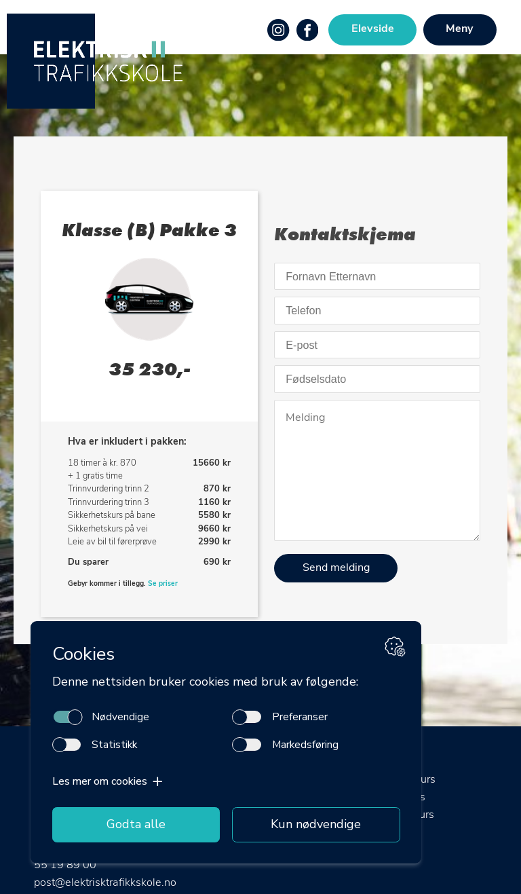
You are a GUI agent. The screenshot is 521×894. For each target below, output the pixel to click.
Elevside (372, 29)
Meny (460, 29)
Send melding (336, 568)
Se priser (163, 584)
